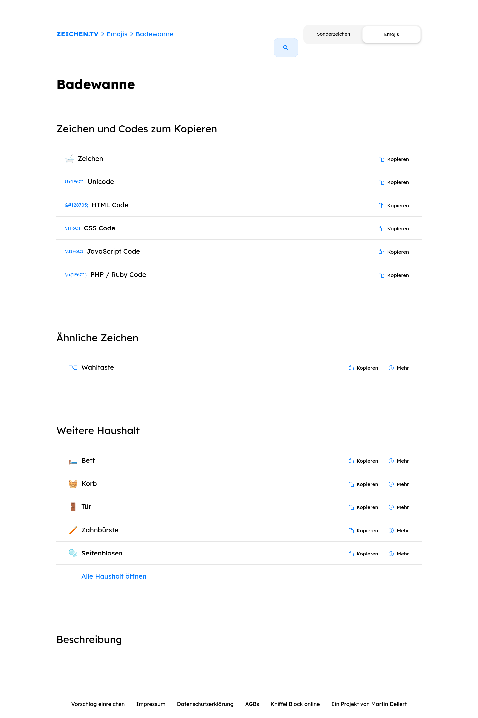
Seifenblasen (101, 545)
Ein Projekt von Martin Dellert (369, 696)
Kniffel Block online (295, 696)
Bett (88, 452)
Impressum (151, 696)
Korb (89, 476)
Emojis (117, 34)
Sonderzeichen (333, 34)
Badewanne (154, 34)
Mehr (399, 360)
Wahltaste (97, 360)
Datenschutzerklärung (205, 696)
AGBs (252, 696)
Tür (86, 499)
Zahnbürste (99, 522)
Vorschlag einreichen (98, 696)
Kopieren (394, 151)
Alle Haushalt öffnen (113, 568)
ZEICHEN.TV (77, 34)
